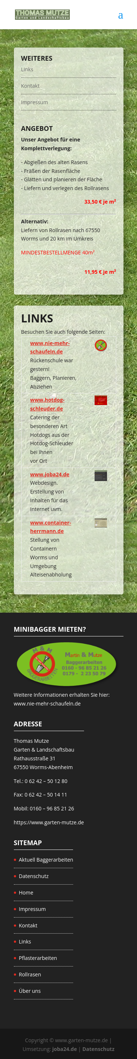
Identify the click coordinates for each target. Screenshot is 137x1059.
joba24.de (64, 1048)
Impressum (34, 102)
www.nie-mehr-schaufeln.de (47, 703)
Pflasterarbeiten (38, 957)
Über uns (30, 990)
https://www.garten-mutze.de (49, 822)
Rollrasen (30, 974)
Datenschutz (34, 876)
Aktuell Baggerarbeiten (46, 859)
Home (26, 892)
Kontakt (30, 85)
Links (27, 69)
